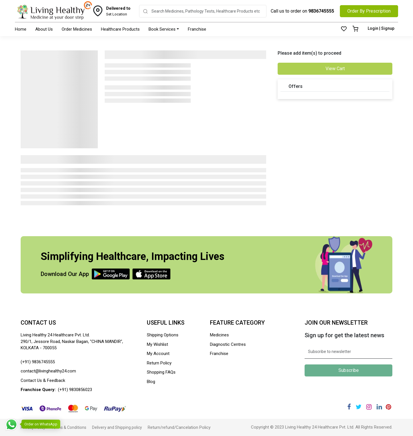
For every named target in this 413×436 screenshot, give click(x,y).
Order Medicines (77, 29)
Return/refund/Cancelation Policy (179, 427)
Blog (151, 381)
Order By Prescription (369, 11)
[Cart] (355, 29)
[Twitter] (358, 407)
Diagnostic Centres (228, 344)
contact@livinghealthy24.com (48, 371)
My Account (158, 353)
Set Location (118, 11)
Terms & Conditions (68, 427)
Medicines (219, 335)
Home (20, 29)
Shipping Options (162, 335)
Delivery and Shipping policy (117, 427)
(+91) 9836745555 (38, 361)
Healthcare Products (120, 29)
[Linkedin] (379, 407)
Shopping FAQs (161, 372)
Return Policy (159, 363)
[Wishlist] (344, 29)
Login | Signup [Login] (381, 28)
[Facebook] (349, 407)
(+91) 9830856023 (75, 389)
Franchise (197, 29)
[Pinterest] (388, 407)
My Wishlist (157, 344)
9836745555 (321, 11)
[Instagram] (369, 407)
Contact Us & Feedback (43, 380)
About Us (44, 29)
